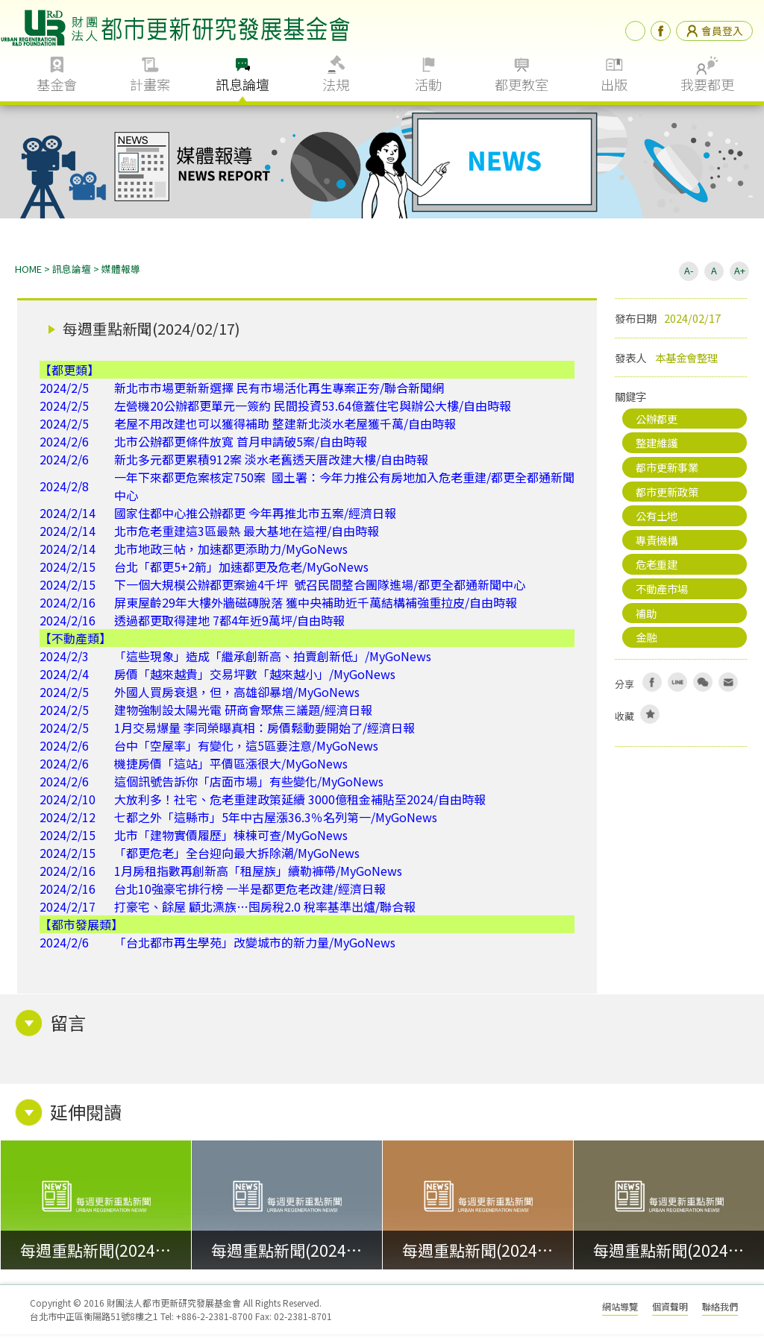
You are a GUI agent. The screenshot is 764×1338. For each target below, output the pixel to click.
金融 (646, 641)
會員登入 (714, 30)
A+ (739, 274)
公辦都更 (656, 422)
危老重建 (656, 567)
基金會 (57, 84)
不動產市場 (662, 592)
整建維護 (656, 446)
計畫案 (150, 84)
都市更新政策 (667, 495)
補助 (646, 617)
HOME (28, 272)
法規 (335, 84)
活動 (428, 84)
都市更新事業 (667, 471)
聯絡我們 (720, 1310)
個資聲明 (670, 1310)
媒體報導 (120, 272)
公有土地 (656, 519)
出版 (614, 84)
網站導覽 (620, 1310)
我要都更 (707, 84)
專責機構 (656, 544)
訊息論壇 (242, 84)
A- (688, 274)
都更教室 (521, 84)
